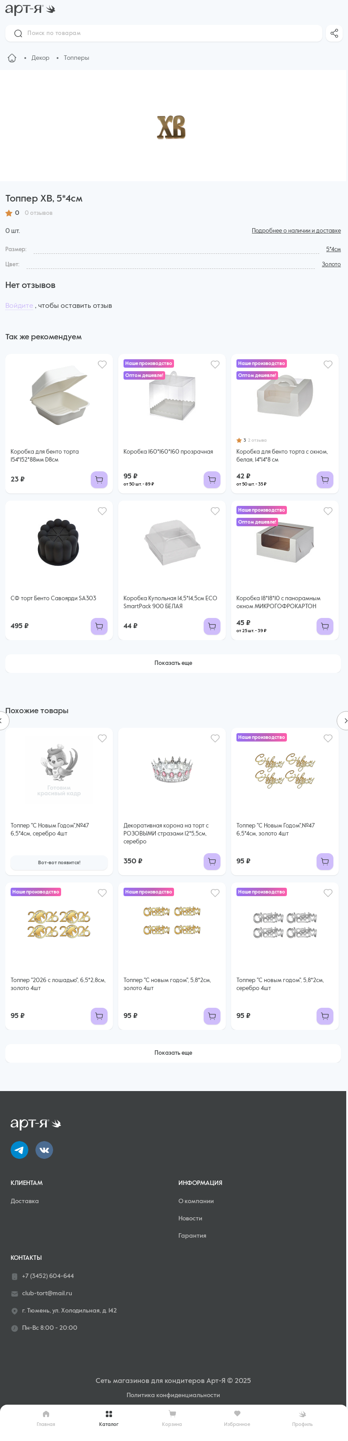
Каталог (109, 1418)
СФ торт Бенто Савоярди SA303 (53, 599)
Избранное (237, 1418)
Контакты (26, 1258)
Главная (46, 1418)
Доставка (25, 1201)
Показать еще (173, 663)
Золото (331, 265)
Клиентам (27, 1183)
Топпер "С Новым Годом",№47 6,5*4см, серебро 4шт (50, 830)
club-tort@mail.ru (41, 1294)
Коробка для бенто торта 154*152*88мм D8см (45, 456)
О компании (196, 1201)
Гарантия (192, 1236)
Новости (190, 1219)
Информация (200, 1183)
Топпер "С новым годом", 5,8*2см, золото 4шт (167, 984)
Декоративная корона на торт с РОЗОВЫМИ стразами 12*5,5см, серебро (166, 834)
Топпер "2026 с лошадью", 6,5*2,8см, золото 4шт (58, 984)
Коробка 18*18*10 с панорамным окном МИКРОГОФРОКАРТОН (278, 603)
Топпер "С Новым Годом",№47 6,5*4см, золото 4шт (275, 830)
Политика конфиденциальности (173, 1395)
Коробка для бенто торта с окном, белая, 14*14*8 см (282, 456)
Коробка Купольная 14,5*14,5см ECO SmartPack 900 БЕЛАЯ (170, 603)
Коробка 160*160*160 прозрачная (168, 452)
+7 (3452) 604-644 (42, 1277)
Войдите (19, 306)
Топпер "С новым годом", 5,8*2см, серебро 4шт (280, 984)
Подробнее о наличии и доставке (296, 231)
